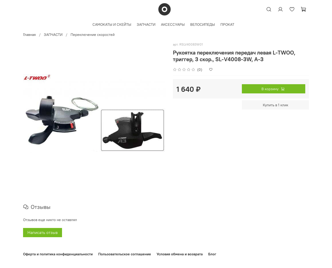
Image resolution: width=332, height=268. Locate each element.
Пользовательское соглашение (124, 254)
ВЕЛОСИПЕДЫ (202, 24)
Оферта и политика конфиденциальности (58, 254)
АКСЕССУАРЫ (173, 24)
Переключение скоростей (93, 34)
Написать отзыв (42, 232)
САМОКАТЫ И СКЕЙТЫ (111, 24)
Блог (212, 254)
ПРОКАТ (227, 24)
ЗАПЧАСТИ (146, 24)
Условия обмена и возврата (180, 254)
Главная (29, 34)
